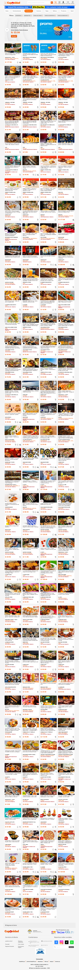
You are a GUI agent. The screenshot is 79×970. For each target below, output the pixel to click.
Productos (63, 11)
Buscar (71, 947)
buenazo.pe (57, 961)
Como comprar (21, 944)
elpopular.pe (40, 961)
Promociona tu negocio (21, 947)
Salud (72, 11)
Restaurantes (28, 11)
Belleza (55, 11)
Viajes (47, 11)
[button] (37, 40)
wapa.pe (51, 961)
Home (7, 11)
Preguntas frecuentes (9, 946)
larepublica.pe (22, 961)
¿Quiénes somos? (8, 941)
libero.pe (46, 961)
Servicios (38, 11)
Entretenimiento (17, 11)
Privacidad (7, 944)
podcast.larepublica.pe (31, 961)
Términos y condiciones (20, 942)
